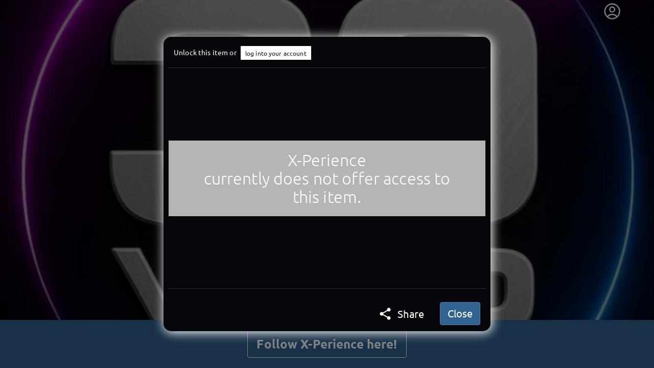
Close (460, 313)
